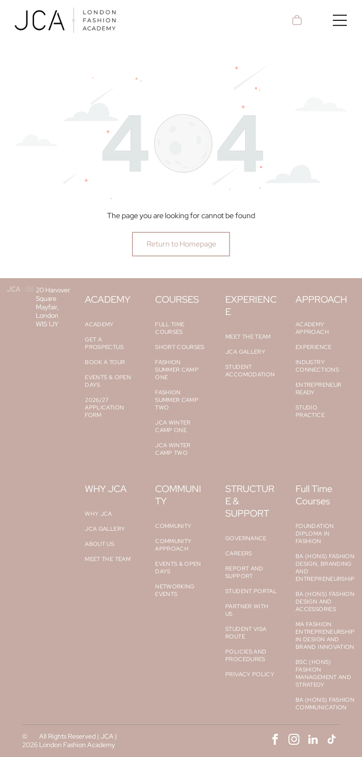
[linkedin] (312, 740)
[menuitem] (111, 324)
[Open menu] (340, 20)
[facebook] (275, 740)
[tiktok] (331, 740)
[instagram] (294, 740)
